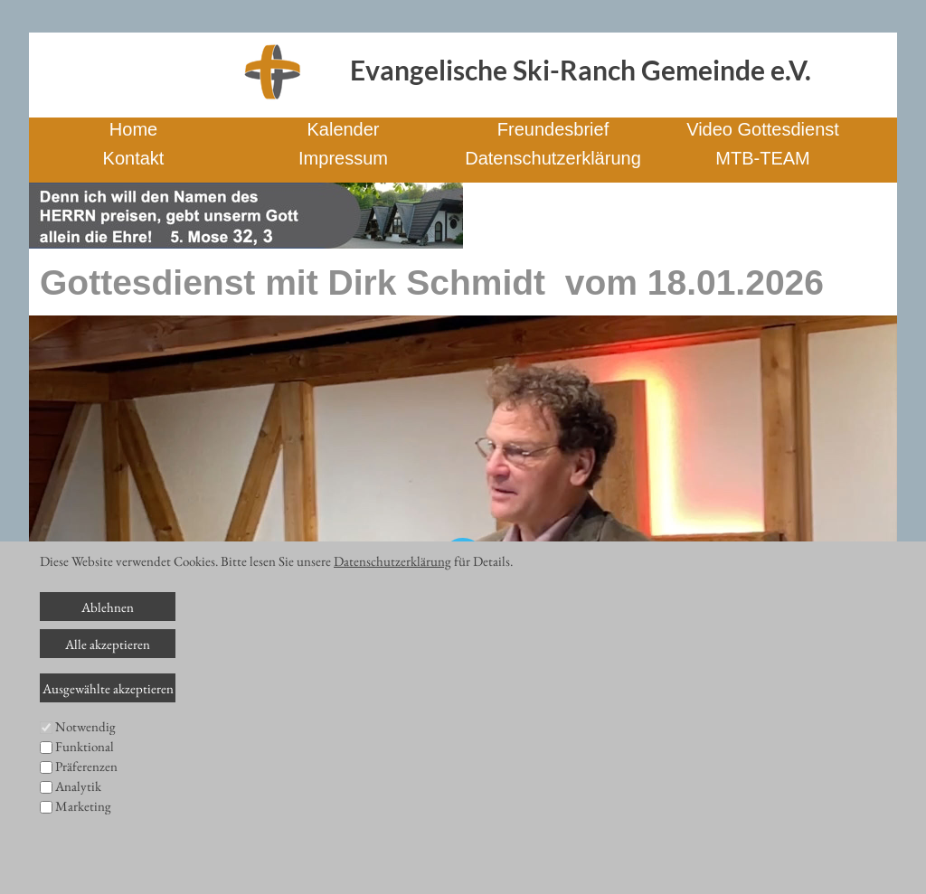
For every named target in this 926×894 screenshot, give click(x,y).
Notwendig (85, 726)
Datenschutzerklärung (392, 560)
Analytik (78, 786)
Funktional (84, 746)
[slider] (392, 780)
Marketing (83, 805)
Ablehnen (107, 607)
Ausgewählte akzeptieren (108, 688)
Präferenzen (86, 766)
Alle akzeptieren (107, 644)
